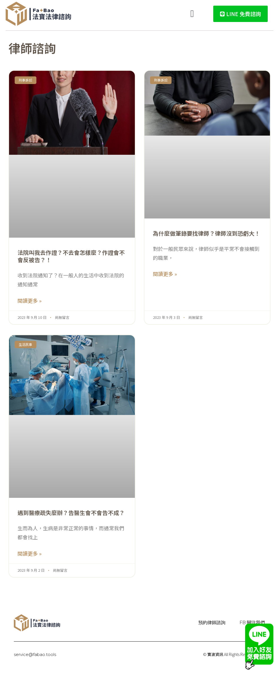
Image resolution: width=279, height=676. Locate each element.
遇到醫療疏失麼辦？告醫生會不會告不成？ (71, 513)
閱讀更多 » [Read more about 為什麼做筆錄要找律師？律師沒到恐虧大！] (165, 273)
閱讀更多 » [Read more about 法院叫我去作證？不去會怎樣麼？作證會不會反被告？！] (29, 300)
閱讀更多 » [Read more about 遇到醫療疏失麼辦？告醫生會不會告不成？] (29, 553)
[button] (192, 14)
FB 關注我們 (252, 622)
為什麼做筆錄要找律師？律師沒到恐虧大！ (206, 233)
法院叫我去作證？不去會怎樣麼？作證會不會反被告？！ (71, 256)
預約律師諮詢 (211, 622)
